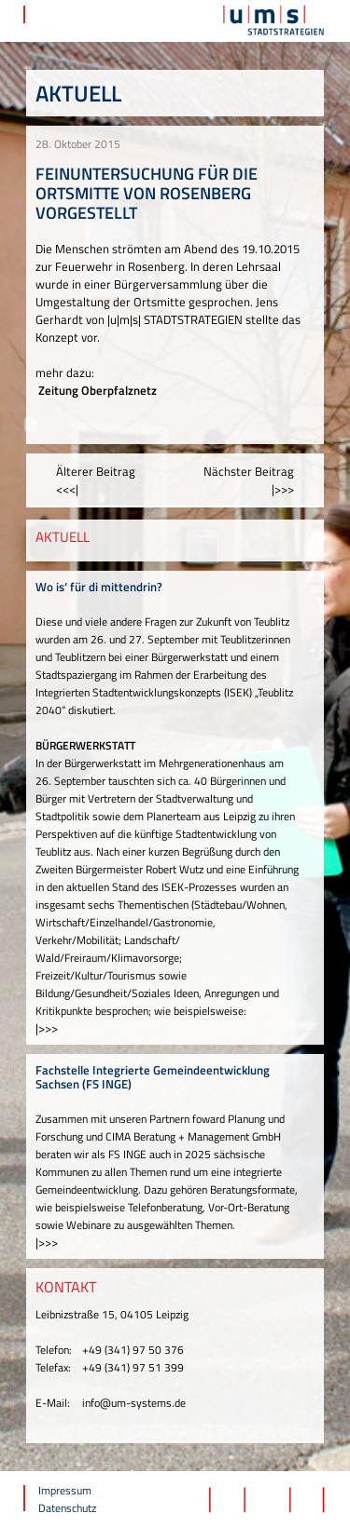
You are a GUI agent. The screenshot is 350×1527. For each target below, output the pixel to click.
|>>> (46, 1028)
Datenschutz (67, 1508)
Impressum (64, 1490)
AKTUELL (62, 536)
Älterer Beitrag (95, 480)
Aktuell (78, 93)
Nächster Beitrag (248, 480)
